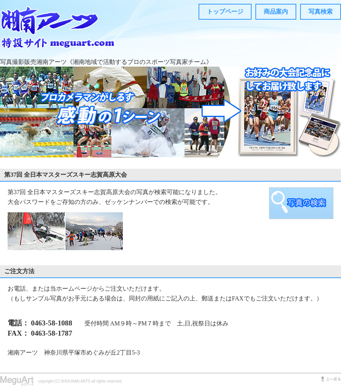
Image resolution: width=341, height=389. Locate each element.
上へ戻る (333, 379)
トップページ (225, 11)
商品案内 (276, 11)
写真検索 (320, 11)
